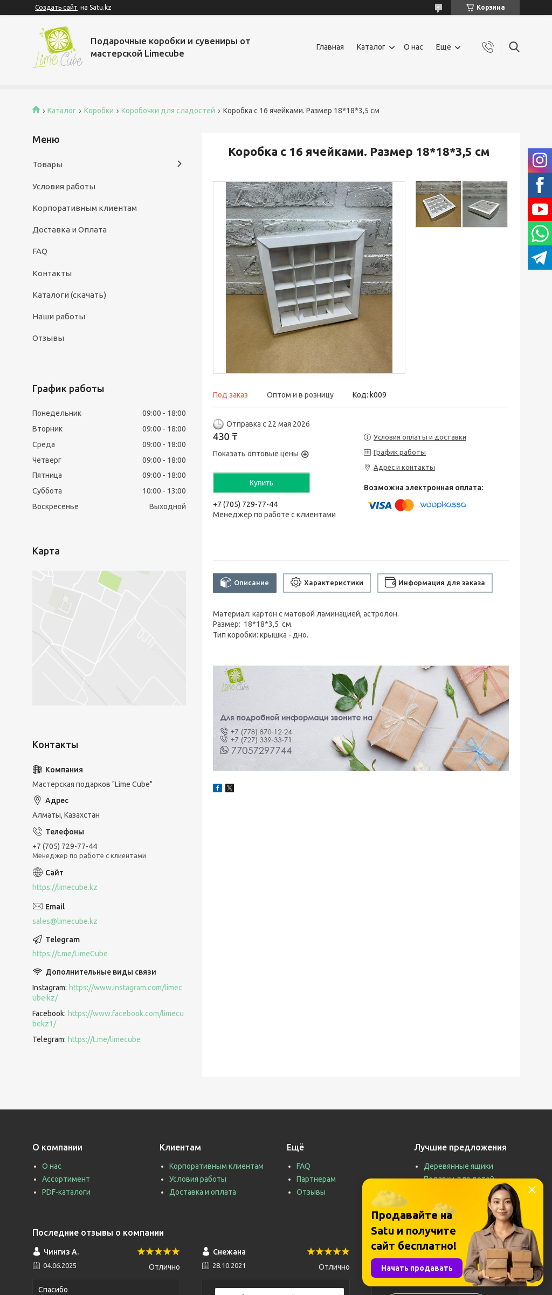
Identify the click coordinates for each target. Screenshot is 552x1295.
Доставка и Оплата (69, 229)
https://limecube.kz (65, 887)
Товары (47, 164)
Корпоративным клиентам (84, 208)
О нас (413, 47)
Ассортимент (66, 1179)
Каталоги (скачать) (69, 294)
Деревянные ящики (458, 1166)
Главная (330, 47)
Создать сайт (56, 7)
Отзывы (48, 337)
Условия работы (63, 186)
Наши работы (58, 316)
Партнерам (316, 1179)
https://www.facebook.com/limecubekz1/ (108, 1018)
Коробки (99, 110)
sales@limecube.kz (65, 921)
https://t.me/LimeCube (70, 953)
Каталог (371, 47)
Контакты (52, 273)
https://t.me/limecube (104, 1039)
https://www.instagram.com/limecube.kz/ (107, 992)
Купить (261, 482)
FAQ (39, 251)
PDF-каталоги (66, 1192)
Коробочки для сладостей (168, 110)
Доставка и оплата (202, 1192)
